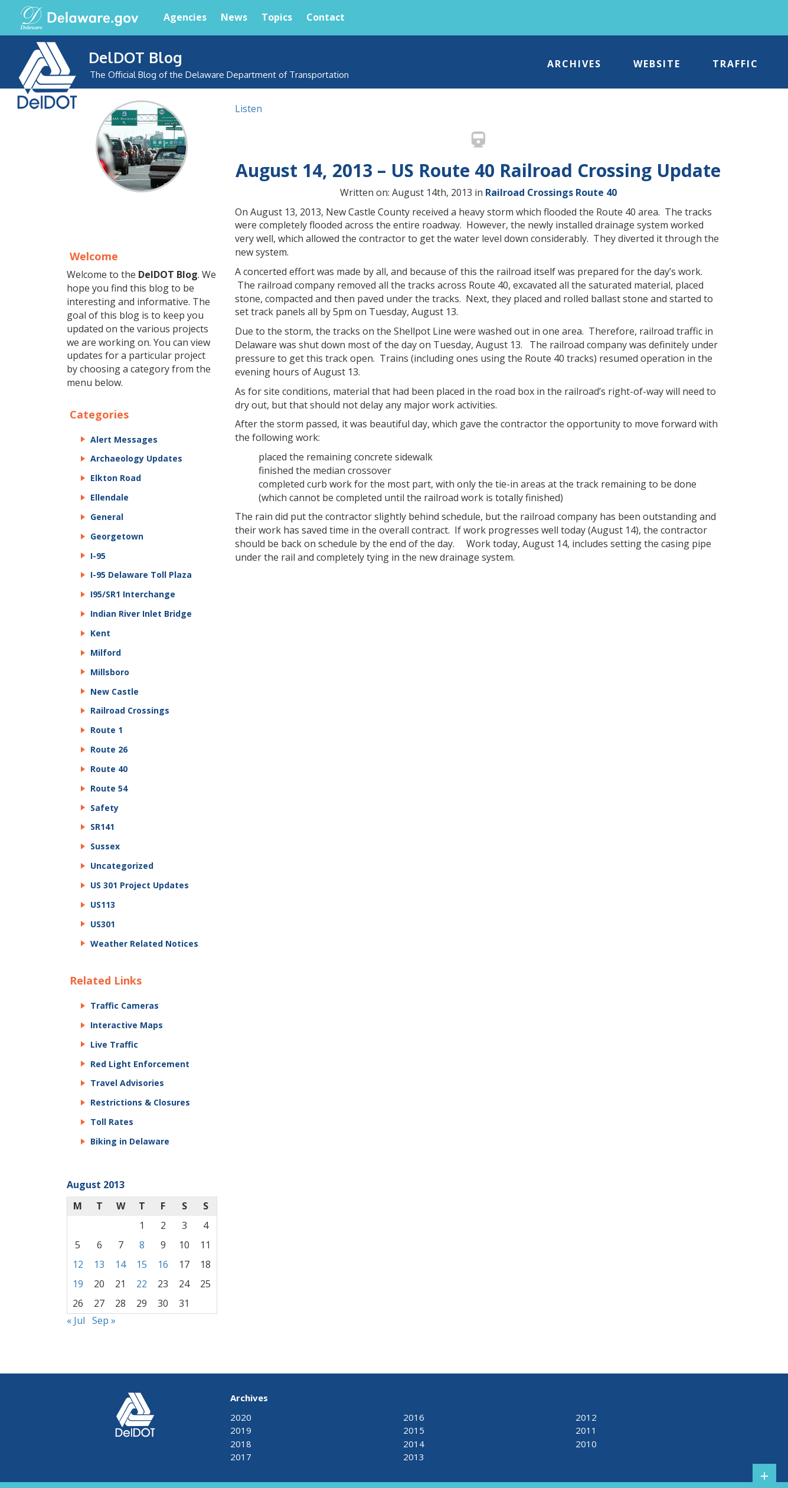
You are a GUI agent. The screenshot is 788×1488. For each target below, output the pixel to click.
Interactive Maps (126, 1025)
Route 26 (108, 749)
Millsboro (109, 672)
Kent (100, 633)
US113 (102, 904)
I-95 (98, 555)
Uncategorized (121, 865)
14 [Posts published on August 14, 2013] (120, 1264)
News (234, 17)
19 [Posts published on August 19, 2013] (78, 1283)
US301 (102, 924)
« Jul (76, 1320)
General (106, 516)
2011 (586, 1430)
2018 (240, 1444)
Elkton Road (115, 477)
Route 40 (596, 192)
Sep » (104, 1320)
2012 (586, 1417)
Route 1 (106, 729)
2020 (240, 1417)
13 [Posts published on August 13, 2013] (99, 1264)
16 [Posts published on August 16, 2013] (163, 1264)
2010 (586, 1444)
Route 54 (108, 788)
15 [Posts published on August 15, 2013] (141, 1264)
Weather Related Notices (144, 943)
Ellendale (109, 497)
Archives (574, 63)
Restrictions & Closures (140, 1102)
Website (657, 63)
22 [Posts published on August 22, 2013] (141, 1283)
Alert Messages (124, 439)
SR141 (102, 826)
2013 (413, 1457)
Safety (104, 807)
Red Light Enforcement (139, 1064)
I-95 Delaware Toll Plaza (141, 574)
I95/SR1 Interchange (132, 594)
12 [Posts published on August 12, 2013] (78, 1264)
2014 (413, 1444)
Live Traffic (114, 1044)
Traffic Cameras (124, 1005)
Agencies (185, 17)
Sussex (105, 846)
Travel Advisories (127, 1082)
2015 (413, 1430)
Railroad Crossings (529, 192)
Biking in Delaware (129, 1141)
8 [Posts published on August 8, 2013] (142, 1244)
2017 (240, 1457)
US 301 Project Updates (139, 885)
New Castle (114, 691)
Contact (325, 17)
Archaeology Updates (136, 458)
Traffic (735, 63)
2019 (240, 1430)
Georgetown (116, 536)
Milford (105, 652)
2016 (413, 1417)
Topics (276, 17)
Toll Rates (111, 1121)
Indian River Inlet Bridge (141, 613)
